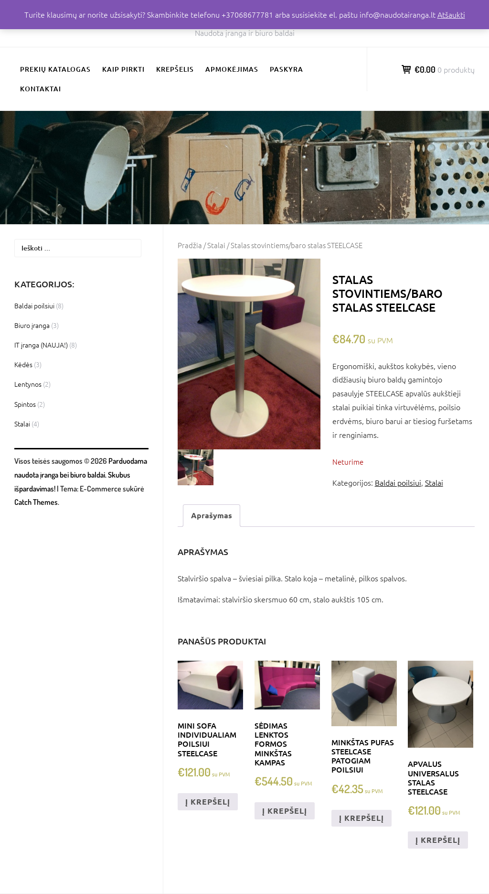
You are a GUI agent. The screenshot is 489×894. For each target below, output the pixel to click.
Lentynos (28, 384)
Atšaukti (451, 14)
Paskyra (286, 69)
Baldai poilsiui (398, 482)
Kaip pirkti (123, 69)
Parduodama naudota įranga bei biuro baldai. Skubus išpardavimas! (80, 474)
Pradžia (190, 245)
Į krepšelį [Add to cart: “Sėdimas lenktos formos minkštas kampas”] (284, 811)
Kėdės (23, 364)
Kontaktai (40, 88)
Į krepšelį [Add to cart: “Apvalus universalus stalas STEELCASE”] (437, 840)
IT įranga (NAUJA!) (41, 344)
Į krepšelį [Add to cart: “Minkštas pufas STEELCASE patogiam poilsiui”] (361, 818)
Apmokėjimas (231, 69)
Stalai (216, 245)
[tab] (211, 515)
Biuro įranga (32, 325)
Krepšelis (175, 69)
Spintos (25, 404)
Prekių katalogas (55, 69)
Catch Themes (36, 502)
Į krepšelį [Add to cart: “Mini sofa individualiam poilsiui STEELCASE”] (207, 801)
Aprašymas (211, 515)
